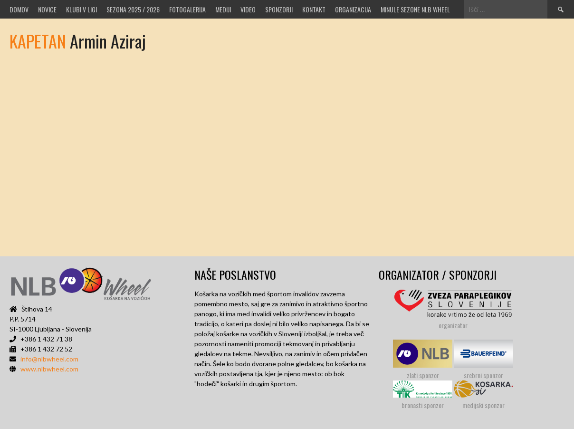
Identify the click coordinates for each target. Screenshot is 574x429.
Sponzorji (279, 9)
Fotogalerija (187, 9)
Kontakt (313, 9)
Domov (19, 9)
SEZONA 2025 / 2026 (133, 9)
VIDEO (248, 9)
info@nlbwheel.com (49, 359)
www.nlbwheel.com (49, 369)
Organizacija (353, 9)
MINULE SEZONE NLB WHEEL (415, 9)
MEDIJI (223, 9)
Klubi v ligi (81, 9)
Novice (47, 9)
